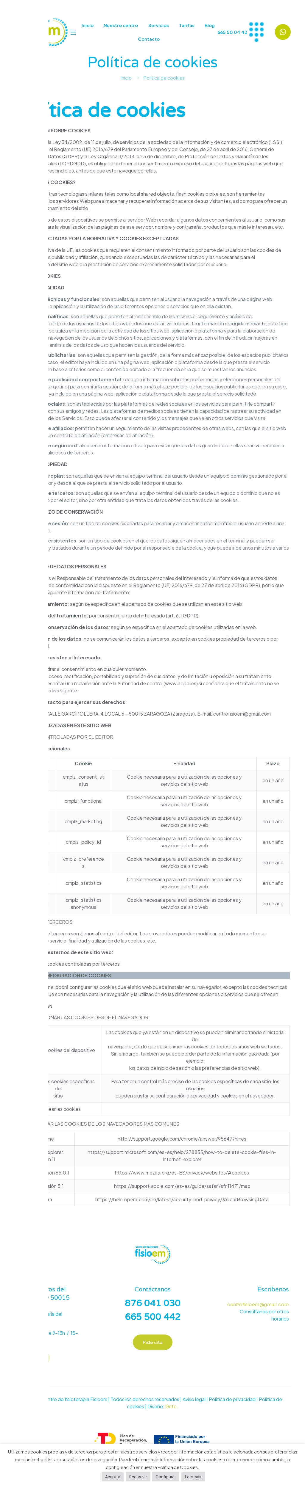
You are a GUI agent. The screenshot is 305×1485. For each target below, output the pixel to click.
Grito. (171, 1407)
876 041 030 (152, 1303)
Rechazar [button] (138, 1476)
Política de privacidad (232, 1400)
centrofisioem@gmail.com (258, 1304)
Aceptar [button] (112, 1476)
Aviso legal (194, 1400)
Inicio (126, 78)
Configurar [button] (165, 1476)
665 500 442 (152, 1317)
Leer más (193, 1476)
